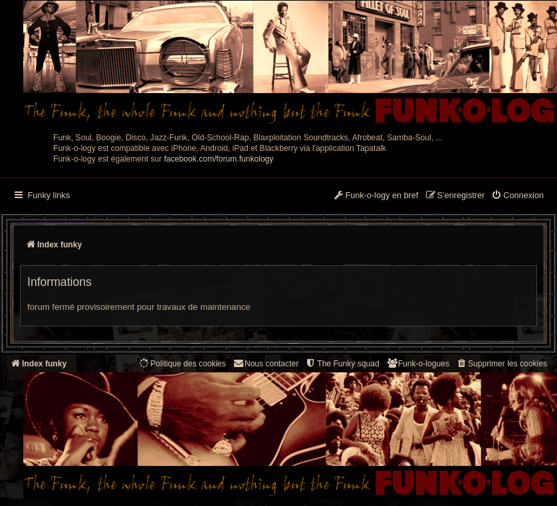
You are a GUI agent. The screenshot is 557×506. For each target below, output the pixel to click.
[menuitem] (517, 196)
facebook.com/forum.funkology (219, 159)
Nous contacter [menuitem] (265, 363)
